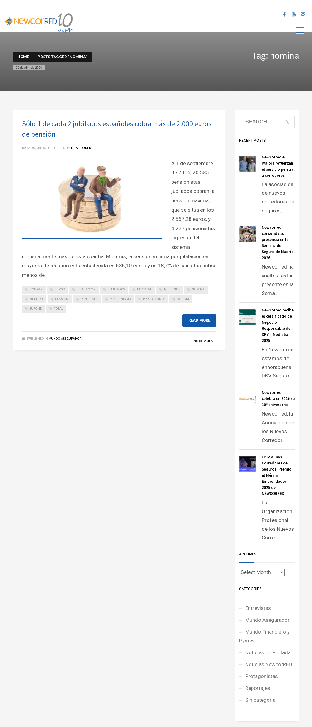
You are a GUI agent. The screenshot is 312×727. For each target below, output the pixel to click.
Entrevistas (258, 608)
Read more (199, 320)
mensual (144, 289)
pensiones (89, 299)
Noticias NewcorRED (268, 664)
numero (36, 299)
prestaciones (154, 299)
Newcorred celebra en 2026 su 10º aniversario (278, 398)
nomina (198, 289)
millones (171, 289)
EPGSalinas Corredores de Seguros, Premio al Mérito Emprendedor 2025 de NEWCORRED (277, 475)
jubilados (116, 289)
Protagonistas (261, 676)
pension (62, 299)
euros (60, 289)
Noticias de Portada (268, 652)
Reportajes (257, 688)
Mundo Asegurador (64, 338)
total (58, 308)
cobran (36, 289)
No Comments (204, 341)
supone (36, 308)
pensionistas (120, 299)
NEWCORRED (81, 148)
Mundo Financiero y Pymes (264, 636)
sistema (183, 299)
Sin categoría (260, 700)
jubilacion (86, 289)
